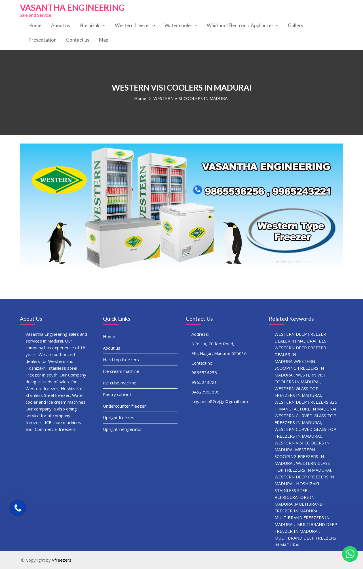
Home (34, 25)
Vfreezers (61, 560)
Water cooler (178, 25)
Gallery (295, 25)
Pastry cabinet (118, 393)
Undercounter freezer (125, 404)
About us (60, 25)
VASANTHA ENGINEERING (72, 7)
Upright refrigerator (123, 427)
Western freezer (132, 25)
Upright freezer (119, 416)
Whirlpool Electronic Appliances (240, 25)
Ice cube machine (120, 382)
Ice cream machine (121, 371)
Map (103, 40)
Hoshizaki (90, 25)
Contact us (77, 40)
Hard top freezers (121, 359)
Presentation (42, 40)
